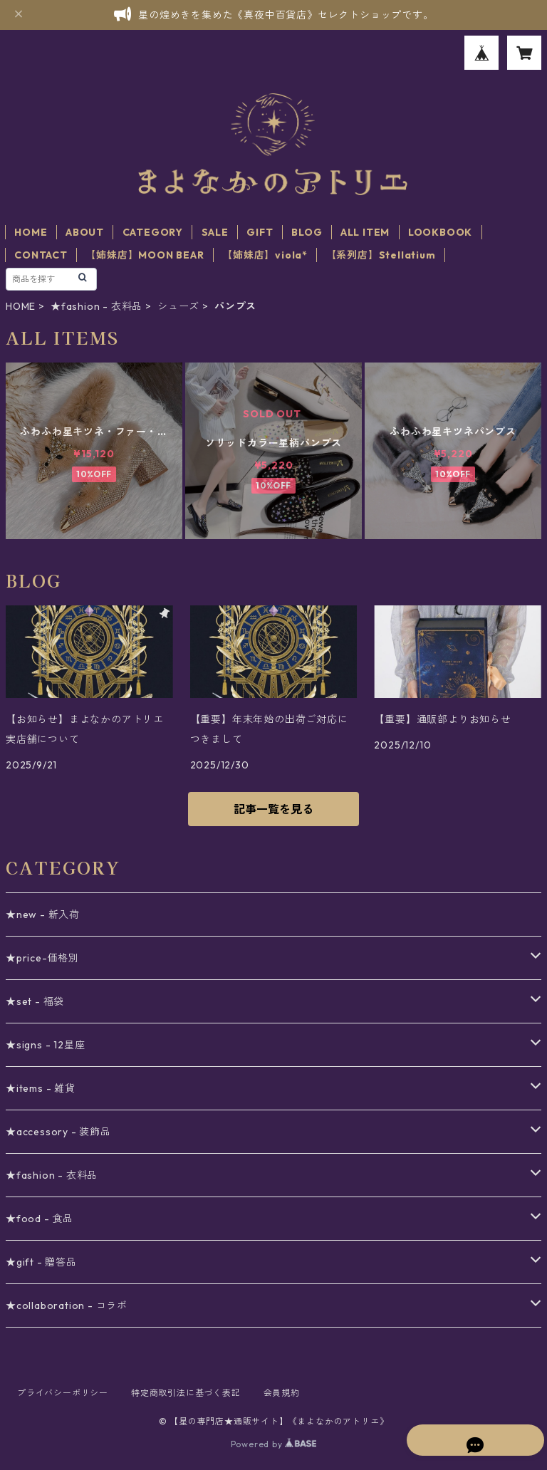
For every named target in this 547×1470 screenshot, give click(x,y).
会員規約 (282, 1392)
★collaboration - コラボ (66, 1305)
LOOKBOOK (440, 232)
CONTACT (41, 255)
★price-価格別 (42, 958)
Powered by (274, 1444)
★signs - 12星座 (45, 1044)
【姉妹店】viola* (265, 255)
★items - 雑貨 (40, 1088)
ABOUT (85, 232)
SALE (215, 232)
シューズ (178, 306)
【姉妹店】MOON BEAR (144, 255)
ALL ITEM (365, 232)
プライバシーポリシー (62, 1392)
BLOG (306, 232)
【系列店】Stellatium (381, 255)
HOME (30, 232)
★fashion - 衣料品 (96, 306)
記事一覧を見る (273, 809)
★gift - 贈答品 (41, 1262)
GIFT (259, 232)
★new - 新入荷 (43, 914)
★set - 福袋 (35, 1001)
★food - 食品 (39, 1218)
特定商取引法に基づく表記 (186, 1392)
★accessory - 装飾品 (58, 1131)
